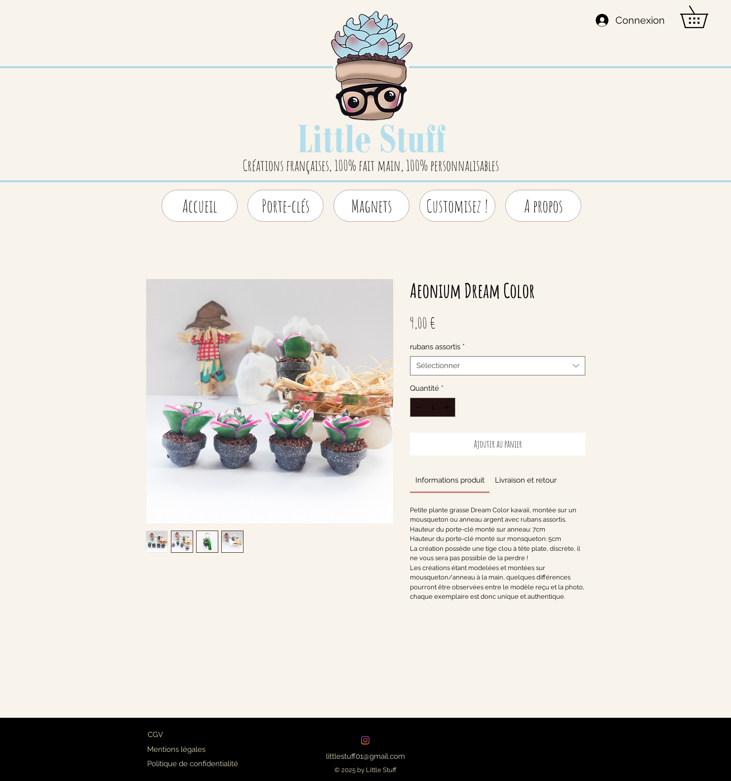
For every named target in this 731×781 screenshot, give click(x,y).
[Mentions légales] (176, 749)
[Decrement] (418, 407)
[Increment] (447, 407)
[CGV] (155, 734)
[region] (372, 90)
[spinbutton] (433, 407)
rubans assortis (437, 346)
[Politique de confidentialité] (192, 764)
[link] (450, 480)
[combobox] (497, 365)
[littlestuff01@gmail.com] (365, 756)
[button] (705, 16)
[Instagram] (365, 740)
